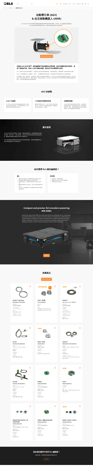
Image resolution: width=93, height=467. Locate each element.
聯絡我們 (79, 4)
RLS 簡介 (73, 4)
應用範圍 (65, 4)
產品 (57, 4)
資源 (69, 4)
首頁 (5, 10)
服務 (61, 4)
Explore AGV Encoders (46, 59)
